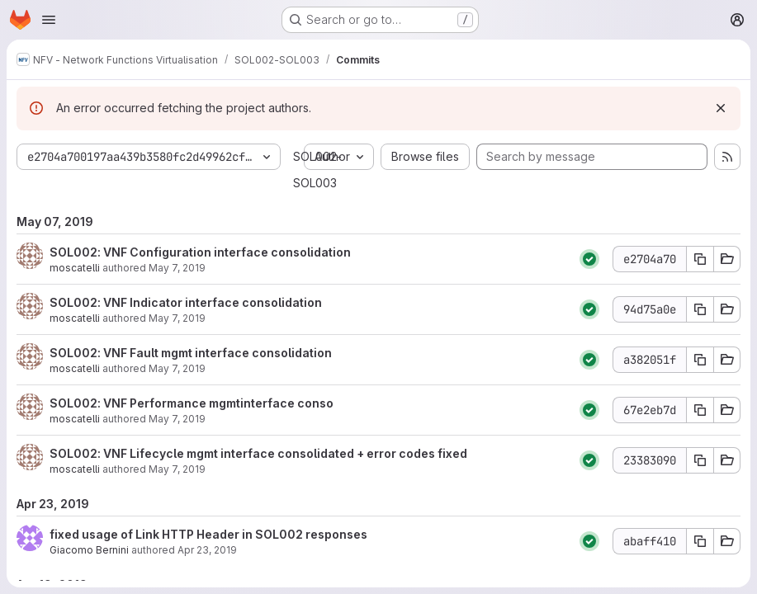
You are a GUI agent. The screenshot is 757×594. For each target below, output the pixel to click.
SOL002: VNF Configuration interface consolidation (200, 252)
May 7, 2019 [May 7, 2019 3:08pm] (177, 268)
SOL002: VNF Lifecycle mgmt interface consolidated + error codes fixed (258, 453)
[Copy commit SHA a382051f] (700, 359)
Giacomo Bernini (89, 550)
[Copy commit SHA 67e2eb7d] (700, 410)
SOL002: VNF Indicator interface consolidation (186, 302)
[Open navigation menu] (48, 20)
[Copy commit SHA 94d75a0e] (700, 309)
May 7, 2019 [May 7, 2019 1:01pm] (177, 469)
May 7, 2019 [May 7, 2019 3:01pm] (177, 318)
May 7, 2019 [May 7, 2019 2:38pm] (177, 368)
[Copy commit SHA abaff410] (700, 541)
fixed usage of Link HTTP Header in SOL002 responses (208, 534)
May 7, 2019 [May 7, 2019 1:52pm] (177, 418)
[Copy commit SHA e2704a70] (700, 259)
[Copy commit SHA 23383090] (700, 460)
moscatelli (75, 268)
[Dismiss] (721, 108)
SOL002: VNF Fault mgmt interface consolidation (191, 353)
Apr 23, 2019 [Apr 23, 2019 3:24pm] (207, 550)
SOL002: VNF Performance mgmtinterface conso (192, 403)
